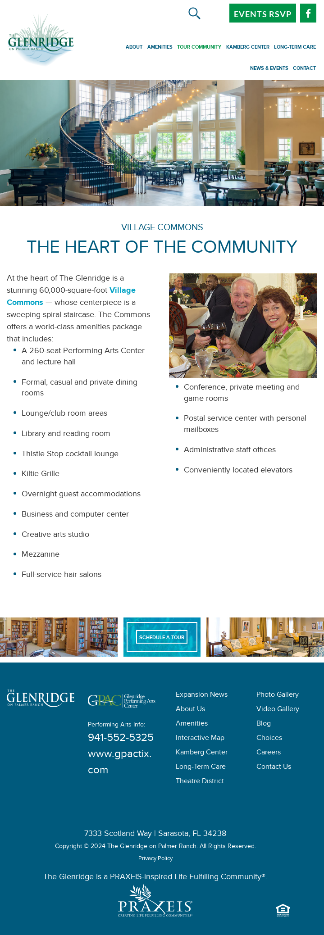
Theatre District (200, 782)
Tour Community (199, 48)
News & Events (269, 69)
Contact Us (273, 767)
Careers (268, 753)
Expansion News (202, 695)
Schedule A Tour (161, 638)
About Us (190, 710)
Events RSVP (263, 14)
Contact (304, 69)
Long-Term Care (295, 48)
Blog (263, 724)
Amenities (160, 48)
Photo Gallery (277, 695)
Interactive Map (200, 738)
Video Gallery (277, 710)
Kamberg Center (247, 48)
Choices (269, 738)
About (134, 48)
